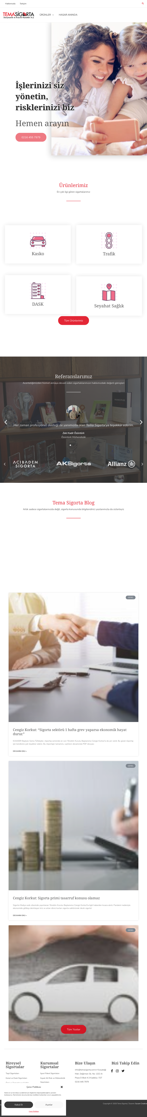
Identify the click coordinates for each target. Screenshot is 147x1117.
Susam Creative (141, 1103)
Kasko (38, 321)
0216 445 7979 (82, 1107)
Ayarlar (48, 1104)
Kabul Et (19, 1104)
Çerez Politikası (34, 1111)
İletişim (22, 3)
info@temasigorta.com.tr (86, 1095)
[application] (52, 14)
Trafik (109, 321)
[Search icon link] (143, 3)
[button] (61, 1087)
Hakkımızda (10, 3)
